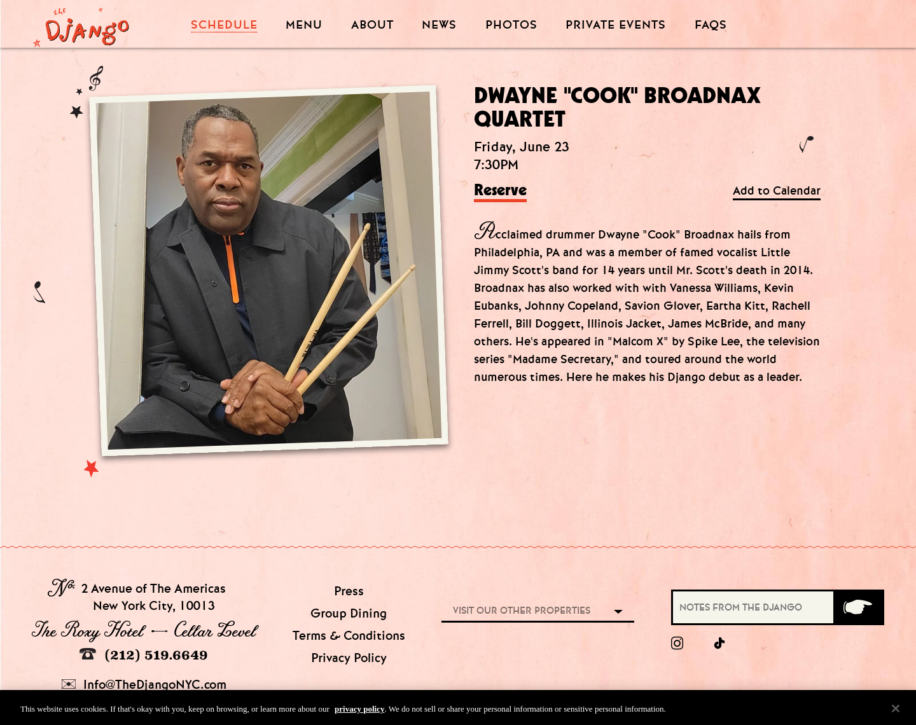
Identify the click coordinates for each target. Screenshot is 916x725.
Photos (511, 25)
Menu (304, 25)
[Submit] (857, 607)
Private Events (616, 25)
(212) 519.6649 (144, 655)
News (439, 25)
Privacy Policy (349, 658)
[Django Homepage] (81, 24)
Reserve (500, 191)
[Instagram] (677, 643)
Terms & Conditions (349, 636)
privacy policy (359, 711)
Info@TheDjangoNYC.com (144, 685)
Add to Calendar (777, 191)
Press (349, 591)
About (372, 25)
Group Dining (348, 613)
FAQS (711, 25)
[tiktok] (720, 643)
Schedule (224, 25)
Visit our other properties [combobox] (521, 610)
